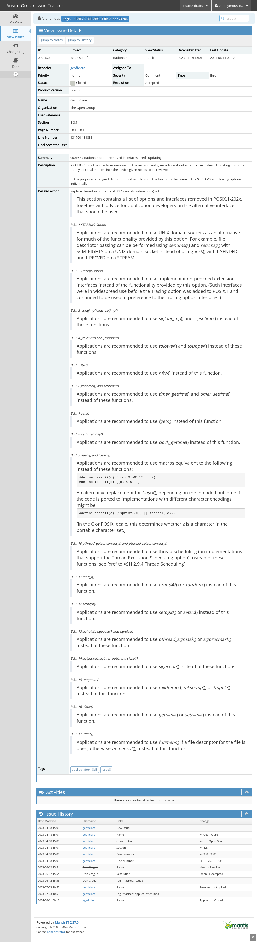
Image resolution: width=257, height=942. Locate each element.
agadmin (88, 900)
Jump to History (80, 40)
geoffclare (77, 67)
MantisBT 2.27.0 (66, 922)
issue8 (106, 769)
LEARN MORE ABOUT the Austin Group (101, 19)
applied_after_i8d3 (84, 769)
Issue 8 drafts (195, 5)
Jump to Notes (52, 40)
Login (67, 19)
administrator (56, 932)
